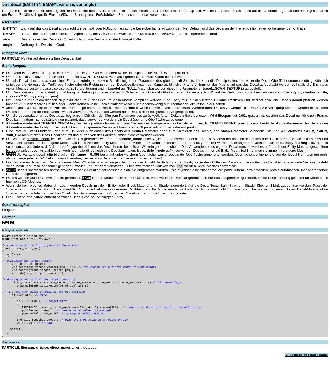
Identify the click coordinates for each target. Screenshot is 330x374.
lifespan (111, 116)
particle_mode (38, 139)
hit (180, 81)
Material (49, 185)
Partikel (60, 108)
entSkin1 (272, 185)
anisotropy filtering (291, 143)
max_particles (126, 108)
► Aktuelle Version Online (306, 372)
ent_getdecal (86, 364)
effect (54, 364)
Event (32, 131)
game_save (165, 112)
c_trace (299, 28)
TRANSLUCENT (54, 123)
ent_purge (35, 197)
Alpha (11, 123)
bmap (225, 131)
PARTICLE (10, 364)
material (67, 364)
